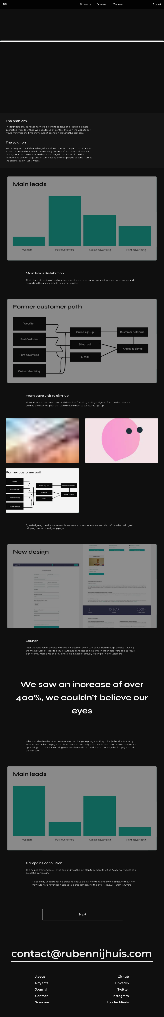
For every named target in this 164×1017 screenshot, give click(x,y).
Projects (85, 4)
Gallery (118, 4)
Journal (102, 4)
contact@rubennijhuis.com (81, 954)
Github (123, 977)
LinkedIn (122, 983)
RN (5, 4)
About (156, 4)
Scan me (42, 1002)
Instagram (120, 996)
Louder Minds (118, 1002)
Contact (41, 996)
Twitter (123, 989)
